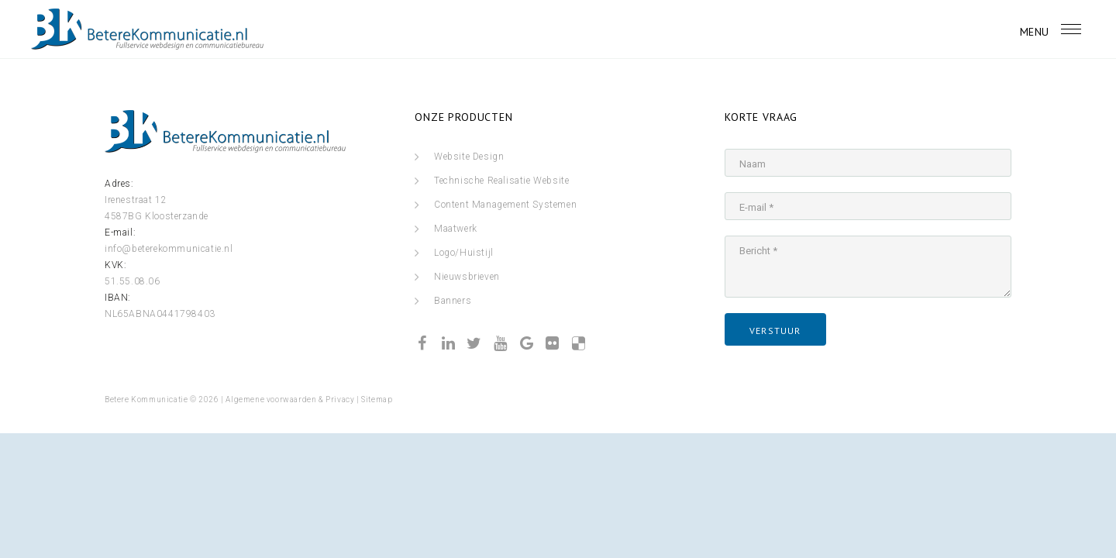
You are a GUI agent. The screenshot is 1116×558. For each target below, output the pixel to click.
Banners (452, 300)
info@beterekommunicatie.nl (169, 248)
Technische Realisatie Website (501, 180)
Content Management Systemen (505, 204)
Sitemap (376, 399)
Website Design (469, 156)
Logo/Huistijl (464, 252)
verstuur (775, 330)
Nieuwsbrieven (467, 276)
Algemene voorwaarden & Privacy (290, 399)
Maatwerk (455, 228)
